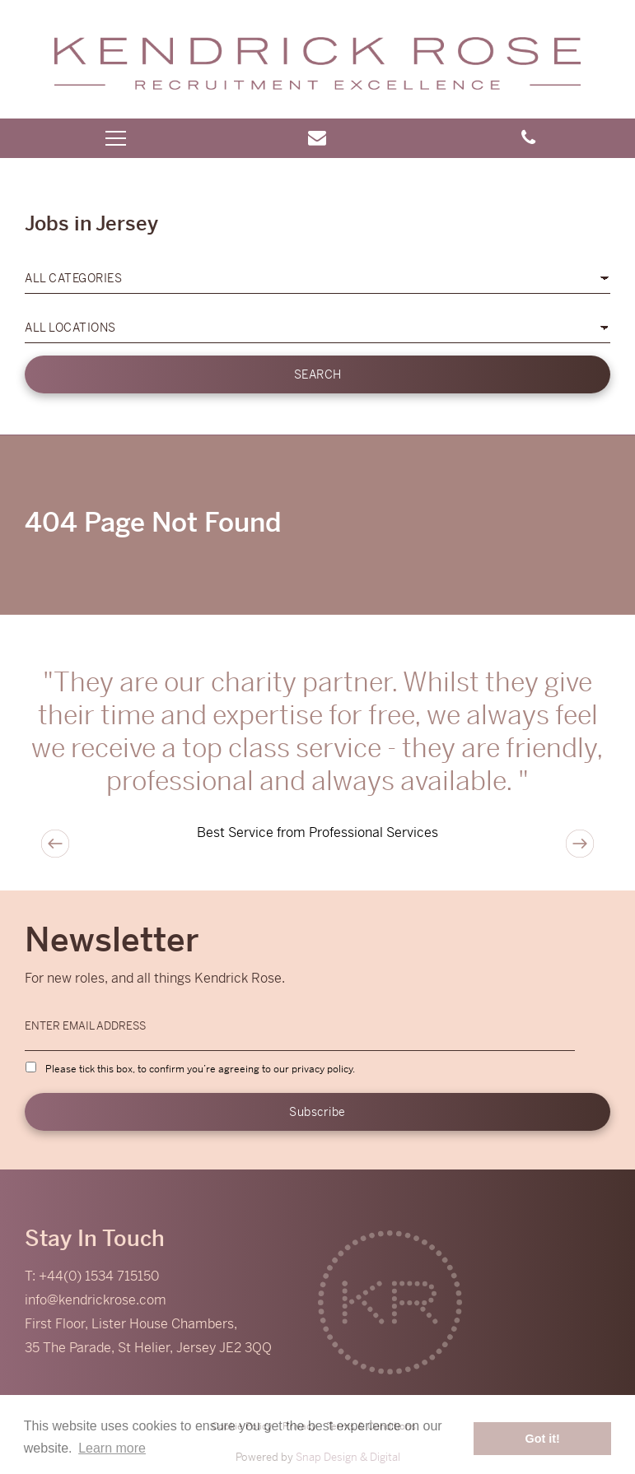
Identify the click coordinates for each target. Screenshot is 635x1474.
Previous (55, 844)
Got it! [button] (542, 1438)
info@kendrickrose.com (95, 1300)
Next (580, 844)
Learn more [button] (112, 1448)
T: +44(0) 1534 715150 (92, 1276)
